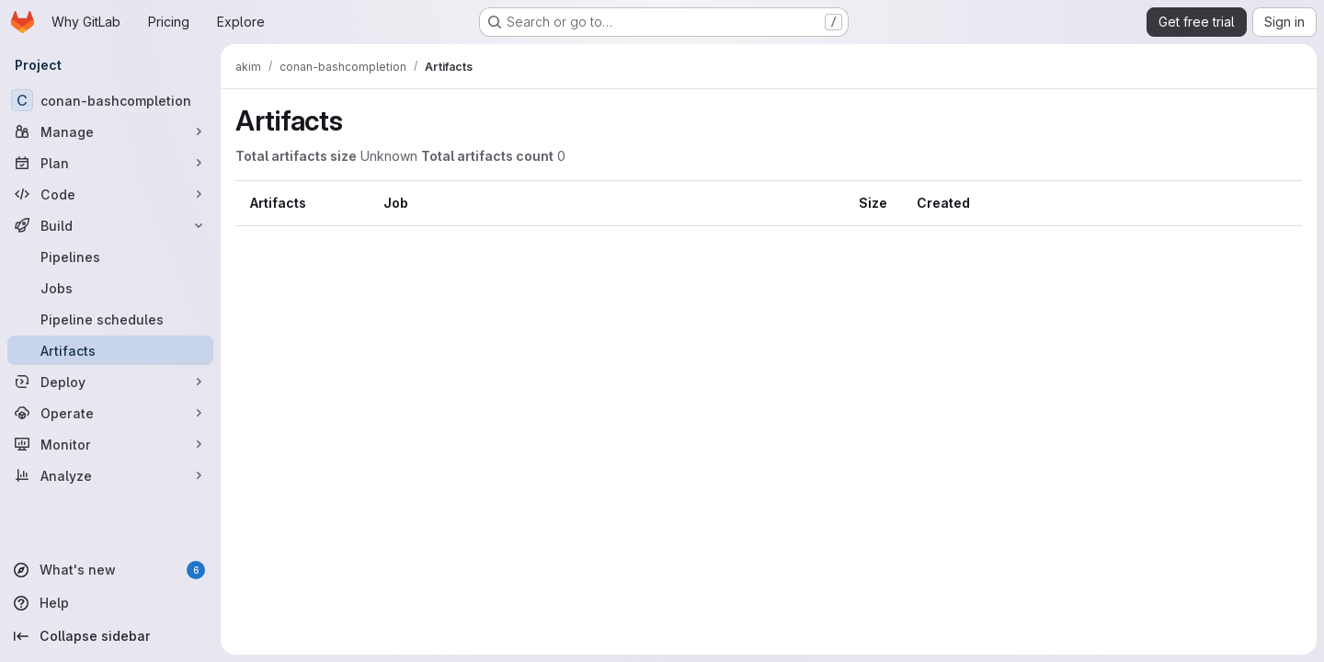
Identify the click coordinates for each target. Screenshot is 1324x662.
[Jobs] (110, 287)
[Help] (110, 603)
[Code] (110, 194)
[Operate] (110, 413)
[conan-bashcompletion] (110, 100)
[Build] (110, 225)
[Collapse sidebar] (110, 636)
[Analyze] (110, 475)
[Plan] (110, 162)
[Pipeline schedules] (110, 319)
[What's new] (110, 570)
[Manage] (110, 131)
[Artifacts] (110, 350)
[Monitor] (110, 444)
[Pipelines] (110, 256)
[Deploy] (110, 381)
